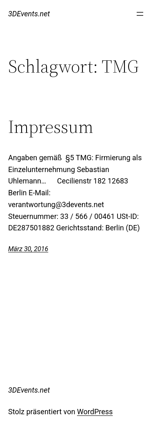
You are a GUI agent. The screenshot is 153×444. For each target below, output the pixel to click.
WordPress (95, 411)
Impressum (50, 127)
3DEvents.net (29, 13)
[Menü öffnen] (140, 14)
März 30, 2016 (28, 249)
